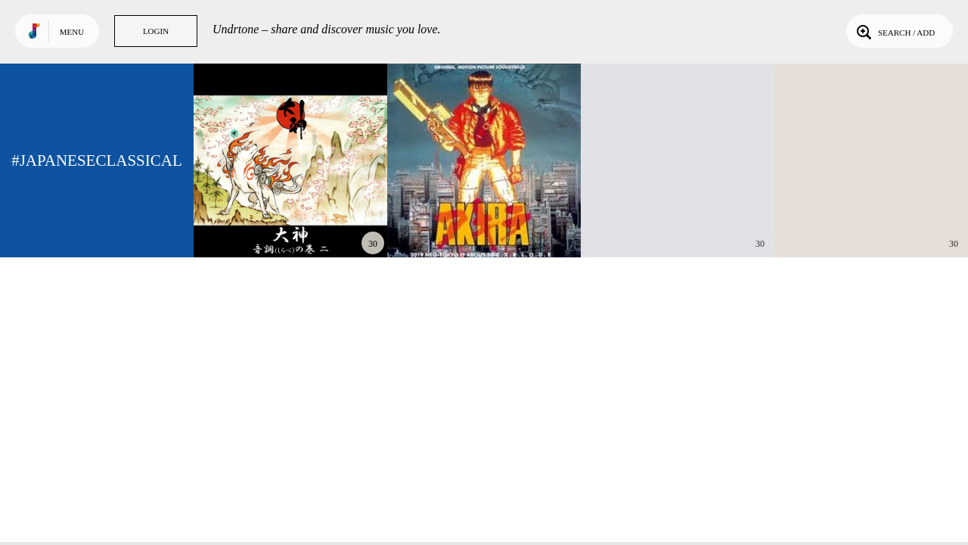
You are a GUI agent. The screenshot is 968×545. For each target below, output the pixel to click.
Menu (72, 31)
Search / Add (894, 31)
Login (156, 31)
